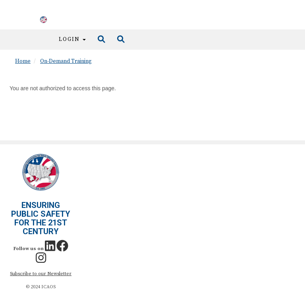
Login (72, 39)
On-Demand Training (66, 61)
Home (23, 61)
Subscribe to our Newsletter (40, 274)
